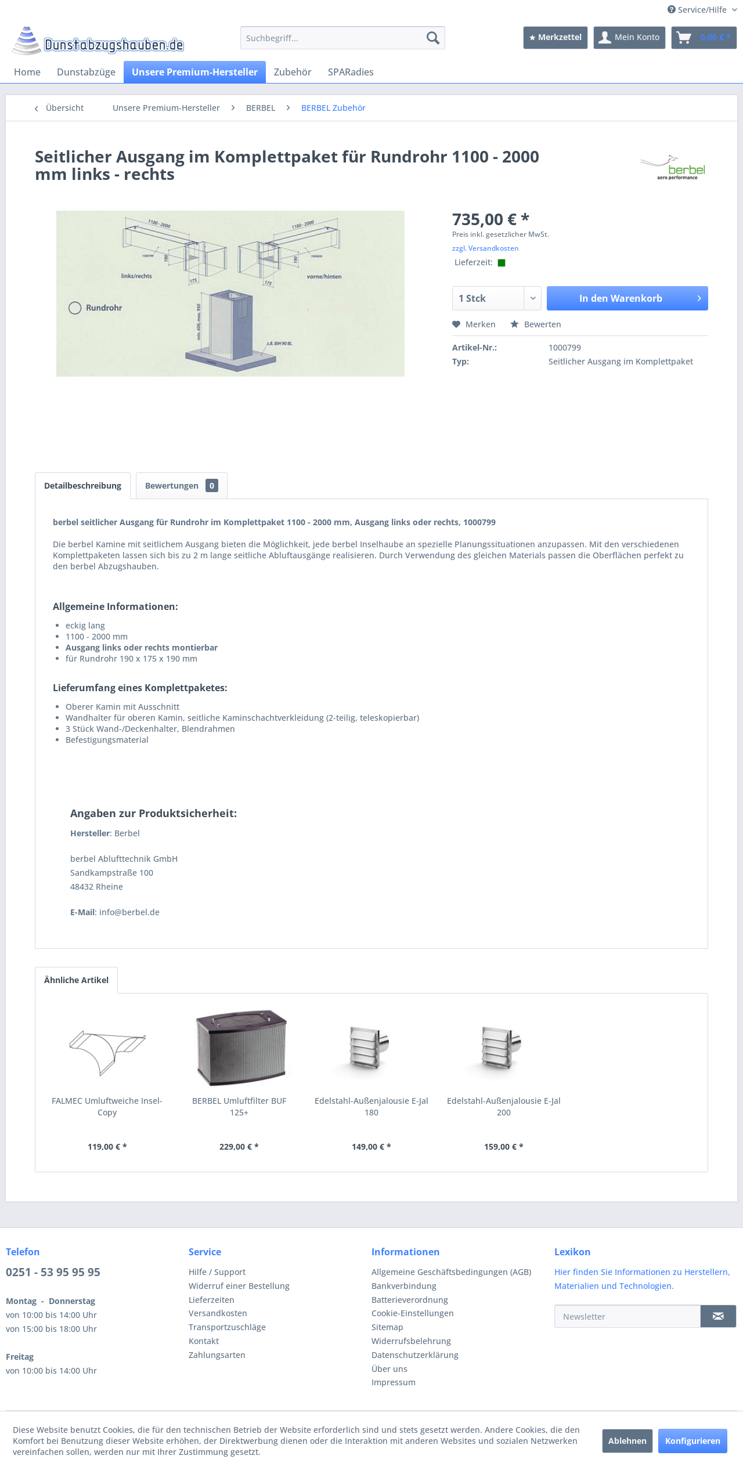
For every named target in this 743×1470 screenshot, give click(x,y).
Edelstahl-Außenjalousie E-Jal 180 (371, 1106)
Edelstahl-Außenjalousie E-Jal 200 (504, 1106)
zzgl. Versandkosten (485, 248)
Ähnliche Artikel (76, 979)
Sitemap (387, 1326)
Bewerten (535, 324)
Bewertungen (181, 485)
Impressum (394, 1382)
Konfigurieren (692, 1440)
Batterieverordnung (410, 1299)
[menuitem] (342, 37)
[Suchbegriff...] (342, 37)
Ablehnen (627, 1440)
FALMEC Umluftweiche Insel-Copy (107, 1106)
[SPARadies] (351, 72)
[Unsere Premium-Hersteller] (195, 72)
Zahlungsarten (217, 1354)
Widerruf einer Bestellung (239, 1285)
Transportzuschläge (227, 1326)
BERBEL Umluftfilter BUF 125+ (239, 1106)
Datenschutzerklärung (415, 1354)
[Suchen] (433, 37)
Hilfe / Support (217, 1271)
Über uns (389, 1368)
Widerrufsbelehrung (411, 1340)
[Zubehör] (293, 72)
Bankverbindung (404, 1285)
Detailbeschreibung (82, 485)
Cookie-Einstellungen (413, 1313)
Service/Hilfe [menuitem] (698, 9)
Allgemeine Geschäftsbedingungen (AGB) (451, 1271)
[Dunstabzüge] (86, 72)
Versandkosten (218, 1313)
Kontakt (204, 1340)
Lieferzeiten (212, 1299)
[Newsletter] (627, 1316)
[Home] (27, 72)
